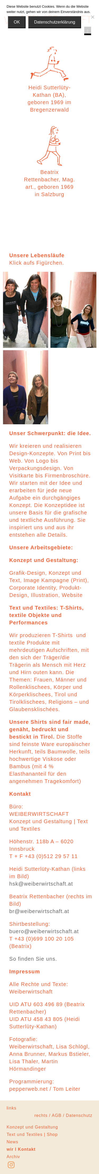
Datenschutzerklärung (54, 22)
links (11, 1108)
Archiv (13, 1156)
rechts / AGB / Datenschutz (63, 1115)
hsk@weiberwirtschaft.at (41, 884)
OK (17, 22)
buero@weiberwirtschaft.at (44, 931)
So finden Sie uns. (33, 959)
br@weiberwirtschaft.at (39, 911)
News (12, 1142)
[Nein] (92, 17)
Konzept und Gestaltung (32, 1127)
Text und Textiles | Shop (32, 1134)
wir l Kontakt (21, 1149)
